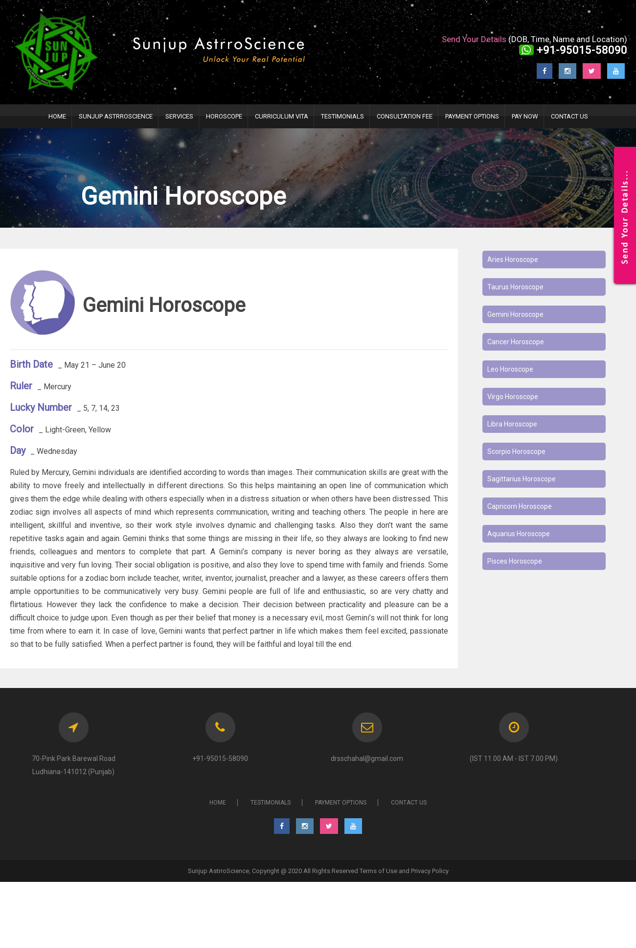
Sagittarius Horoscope (521, 479)
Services (179, 116)
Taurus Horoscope (515, 287)
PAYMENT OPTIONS (472, 116)
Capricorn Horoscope (519, 506)
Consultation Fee (404, 116)
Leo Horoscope (510, 369)
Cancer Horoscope (515, 342)
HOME (57, 116)
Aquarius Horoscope (518, 534)
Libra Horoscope (512, 424)
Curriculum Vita (281, 116)
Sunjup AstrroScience (116, 116)
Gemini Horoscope (515, 314)
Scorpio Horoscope (516, 451)
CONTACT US (409, 802)
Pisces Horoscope (514, 561)
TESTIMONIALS (342, 116)
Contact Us (569, 116)
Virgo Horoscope (512, 397)
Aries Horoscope (512, 259)
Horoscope (224, 116)
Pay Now (525, 116)
